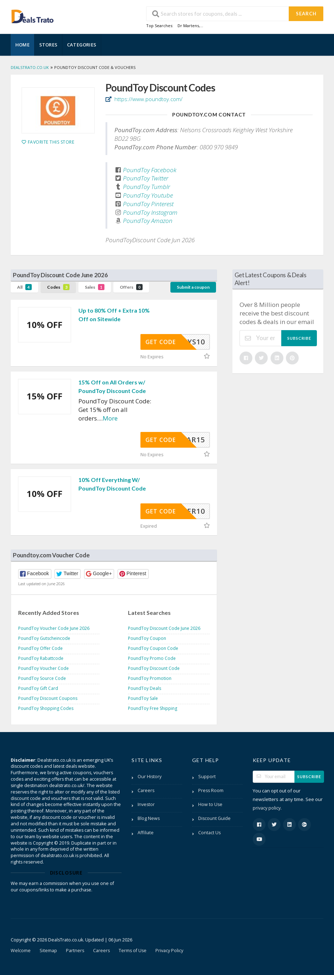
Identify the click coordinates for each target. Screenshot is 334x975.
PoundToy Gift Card (38, 688)
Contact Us (209, 833)
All (24, 287)
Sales (94, 287)
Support (207, 776)
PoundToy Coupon (147, 638)
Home (22, 44)
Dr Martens (188, 25)
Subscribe (299, 338)
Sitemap (48, 950)
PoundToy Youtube (148, 195)
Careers (146, 790)
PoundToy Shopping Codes (45, 708)
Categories (81, 44)
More (110, 418)
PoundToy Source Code (42, 678)
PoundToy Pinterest (148, 204)
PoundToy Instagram (150, 212)
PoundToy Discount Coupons (47, 698)
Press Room (210, 790)
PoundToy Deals (144, 688)
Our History (149, 776)
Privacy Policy (169, 950)
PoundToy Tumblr (146, 187)
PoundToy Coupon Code (153, 648)
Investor (146, 804)
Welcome (21, 950)
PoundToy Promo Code (152, 658)
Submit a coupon (193, 287)
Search (306, 13)
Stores (48, 44)
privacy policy (267, 808)
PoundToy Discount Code (154, 668)
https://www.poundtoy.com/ (148, 99)
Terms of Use (133, 950)
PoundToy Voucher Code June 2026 (53, 628)
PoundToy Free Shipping (152, 708)
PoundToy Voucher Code (43, 668)
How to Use (210, 804)
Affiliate (146, 833)
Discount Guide (214, 818)
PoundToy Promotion (149, 678)
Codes (58, 287)
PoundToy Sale (143, 698)
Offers (131, 287)
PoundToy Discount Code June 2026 (164, 628)
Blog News (149, 818)
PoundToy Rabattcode (40, 658)
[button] (34, 574)
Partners (75, 950)
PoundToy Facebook (149, 170)
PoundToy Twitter (145, 178)
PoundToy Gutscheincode (44, 638)
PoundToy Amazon (148, 221)
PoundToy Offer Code (40, 648)
